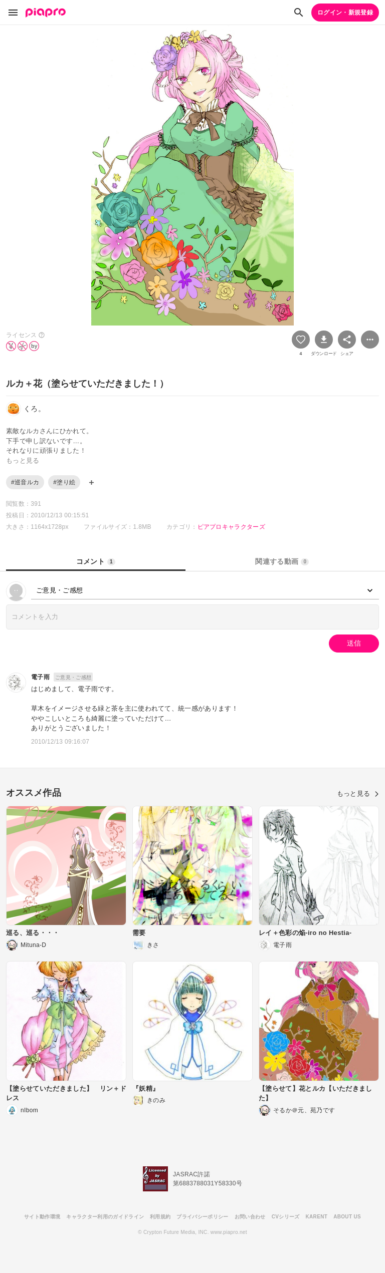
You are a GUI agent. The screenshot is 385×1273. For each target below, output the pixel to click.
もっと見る (358, 793)
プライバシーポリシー (202, 1216)
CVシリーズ (286, 1216)
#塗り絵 (64, 482)
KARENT (317, 1216)
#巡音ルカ (25, 482)
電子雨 (40, 677)
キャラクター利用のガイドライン (105, 1216)
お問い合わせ (250, 1216)
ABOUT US (347, 1216)
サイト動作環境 (42, 1216)
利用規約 (160, 1216)
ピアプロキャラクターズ (232, 526)
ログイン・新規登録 (345, 12)
